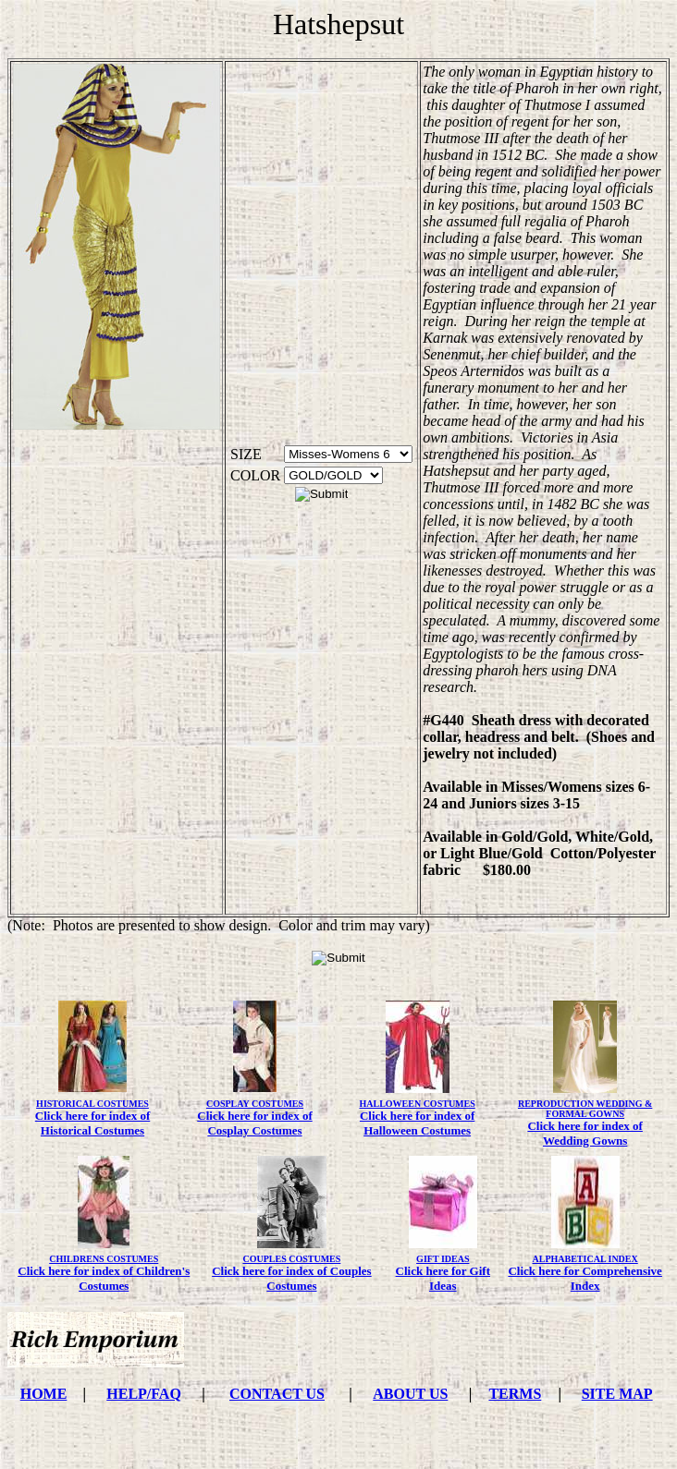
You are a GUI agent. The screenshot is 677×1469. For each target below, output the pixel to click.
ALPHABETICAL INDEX (585, 1259)
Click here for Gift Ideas (443, 1278)
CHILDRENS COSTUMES (103, 1259)
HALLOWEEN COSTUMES (416, 1104)
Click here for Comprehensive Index (584, 1278)
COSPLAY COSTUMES (254, 1104)
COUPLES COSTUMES (291, 1259)
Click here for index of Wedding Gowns (584, 1133)
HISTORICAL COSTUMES (92, 1104)
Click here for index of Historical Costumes (92, 1123)
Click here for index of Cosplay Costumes (254, 1123)
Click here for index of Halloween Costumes (417, 1123)
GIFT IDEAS (442, 1259)
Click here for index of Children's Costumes (104, 1278)
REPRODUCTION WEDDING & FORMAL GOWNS (585, 1109)
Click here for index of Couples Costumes (292, 1278)
